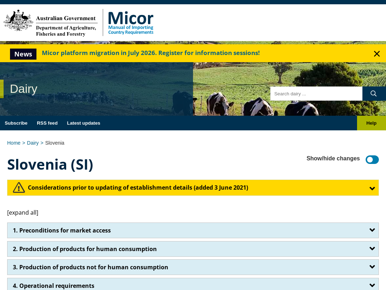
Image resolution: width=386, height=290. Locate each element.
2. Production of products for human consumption (85, 249)
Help (371, 123)
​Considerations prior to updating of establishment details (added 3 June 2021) (138, 187)
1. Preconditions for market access (62, 230)
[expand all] (22, 212)
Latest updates (83, 123)
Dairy (33, 143)
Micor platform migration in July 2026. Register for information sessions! (151, 53)
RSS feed (47, 123)
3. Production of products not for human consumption (90, 267)
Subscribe (16, 123)
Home (13, 143)
